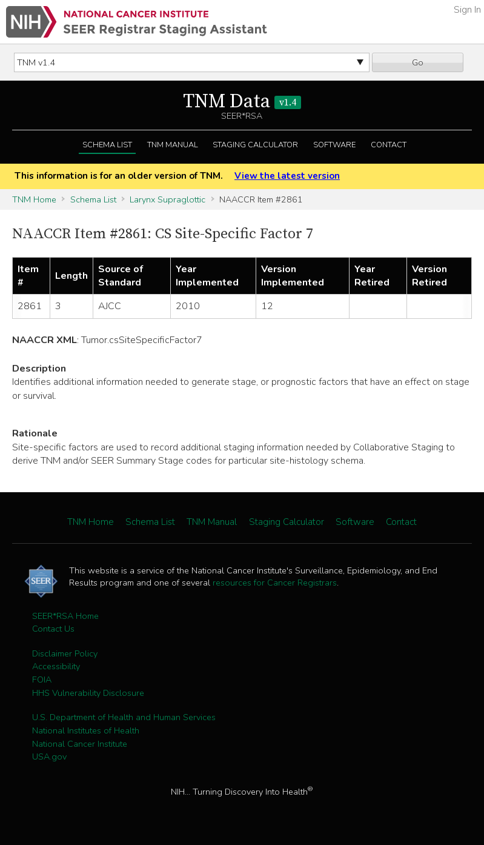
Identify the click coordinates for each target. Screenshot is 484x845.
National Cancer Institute (79, 744)
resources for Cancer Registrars (275, 582)
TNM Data (242, 102)
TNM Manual (172, 144)
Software (334, 144)
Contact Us (53, 629)
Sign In (467, 9)
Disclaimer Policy (65, 653)
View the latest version (287, 176)
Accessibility (56, 666)
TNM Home (34, 199)
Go (417, 62)
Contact (388, 144)
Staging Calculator (255, 144)
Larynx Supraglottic (167, 199)
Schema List (107, 144)
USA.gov (49, 756)
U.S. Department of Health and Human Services (124, 717)
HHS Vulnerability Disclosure (88, 693)
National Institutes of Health (85, 730)
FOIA (41, 679)
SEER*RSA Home (65, 616)
